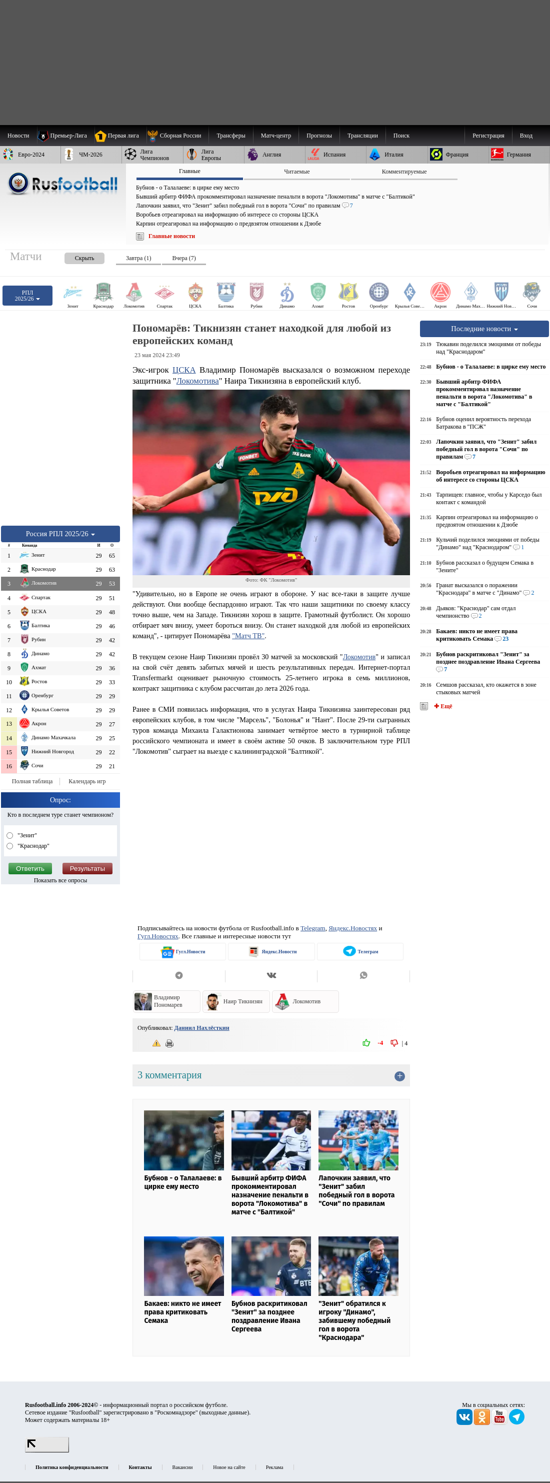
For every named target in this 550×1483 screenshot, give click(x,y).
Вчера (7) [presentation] (184, 258)
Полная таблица (32, 781)
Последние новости (484, 329)
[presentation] (74, 256)
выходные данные (225, 1412)
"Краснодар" (33, 845)
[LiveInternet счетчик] (47, 1450)
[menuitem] (177, 135)
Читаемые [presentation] (297, 171)
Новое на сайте (229, 1467)
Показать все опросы (61, 880)
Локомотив (359, 657)
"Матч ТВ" (248, 636)
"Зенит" (26, 835)
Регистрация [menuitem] (488, 135)
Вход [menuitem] (526, 135)
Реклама (275, 1467)
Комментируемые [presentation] (404, 171)
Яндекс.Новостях (352, 928)
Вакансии (182, 1467)
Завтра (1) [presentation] (138, 258)
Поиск (402, 135)
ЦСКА (184, 370)
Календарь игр (87, 781)
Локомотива (197, 381)
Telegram (313, 928)
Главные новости (171, 236)
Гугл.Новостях (158, 936)
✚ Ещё (442, 706)
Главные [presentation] (189, 171)
